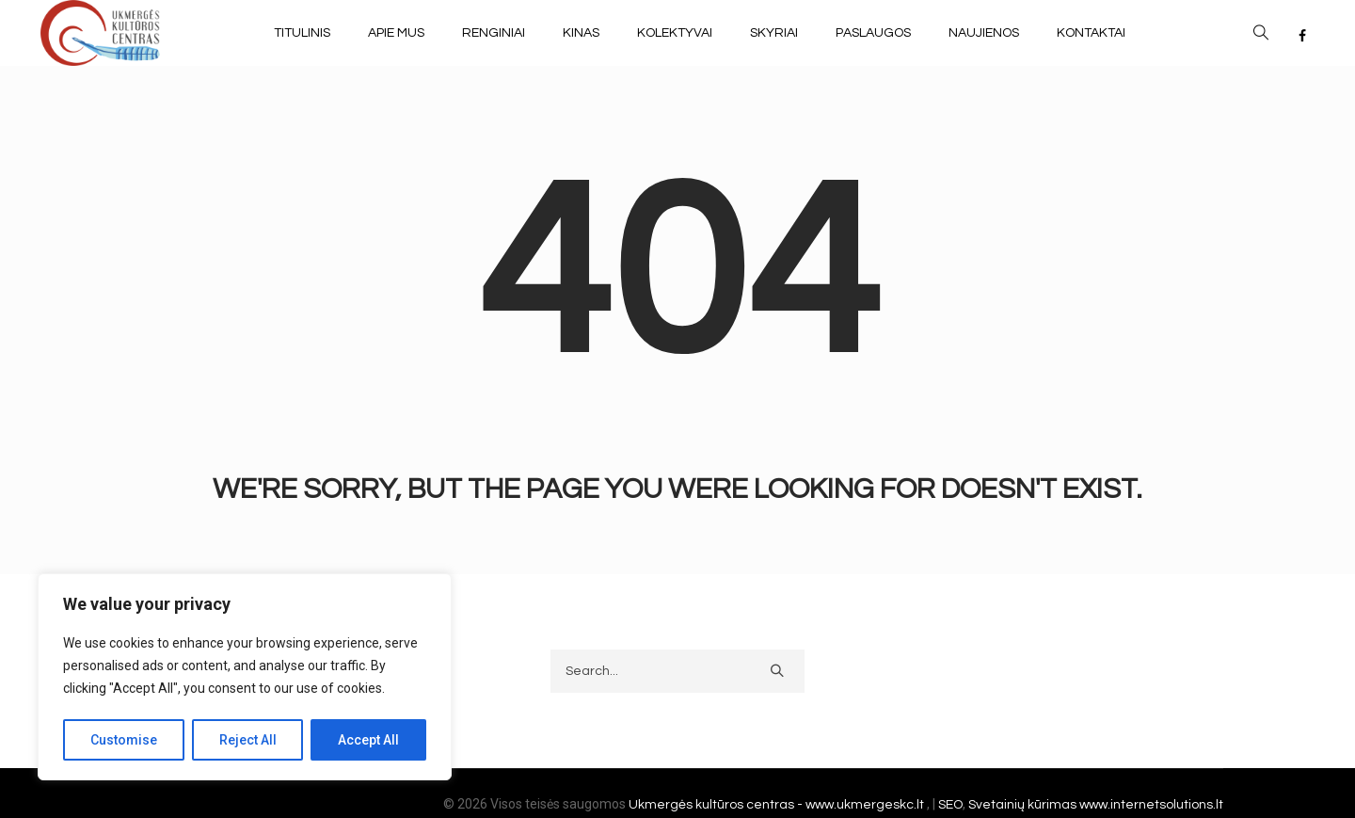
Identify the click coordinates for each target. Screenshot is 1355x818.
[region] (245, 676)
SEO (950, 804)
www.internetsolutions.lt (1151, 804)
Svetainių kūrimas (1022, 804)
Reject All (248, 739)
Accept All (368, 739)
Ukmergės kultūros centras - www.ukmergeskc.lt (778, 804)
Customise (123, 739)
